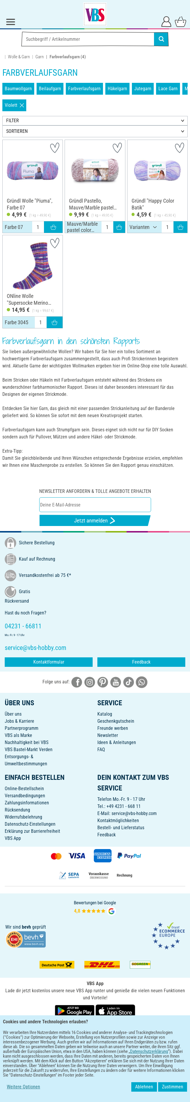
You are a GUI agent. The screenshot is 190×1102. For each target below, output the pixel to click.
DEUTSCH (95, 1030)
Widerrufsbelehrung (23, 817)
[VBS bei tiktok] (129, 682)
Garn (39, 56)
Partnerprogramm (21, 728)
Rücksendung (17, 810)
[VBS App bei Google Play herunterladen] (75, 1011)
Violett (14, 105)
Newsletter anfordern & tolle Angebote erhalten (95, 491)
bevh (26, 927)
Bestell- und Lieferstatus (120, 827)
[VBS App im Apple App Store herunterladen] (115, 1011)
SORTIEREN (17, 131)
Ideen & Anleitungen (116, 742)
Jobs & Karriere (19, 721)
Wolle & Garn (19, 56)
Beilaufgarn (50, 88)
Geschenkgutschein (115, 721)
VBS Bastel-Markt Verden (29, 749)
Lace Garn (168, 88)
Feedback (141, 662)
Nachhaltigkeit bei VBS (26, 742)
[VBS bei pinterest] (103, 682)
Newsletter (107, 735)
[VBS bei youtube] (116, 682)
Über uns (13, 714)
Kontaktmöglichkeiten (118, 820)
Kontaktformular (48, 662)
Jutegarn (142, 88)
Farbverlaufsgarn (84, 88)
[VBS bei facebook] (77, 682)
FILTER (12, 120)
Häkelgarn (117, 88)
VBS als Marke (18, 735)
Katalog (104, 714)
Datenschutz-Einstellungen (30, 824)
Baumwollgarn (18, 88)
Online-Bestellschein (24, 788)
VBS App (13, 838)
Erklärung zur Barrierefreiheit (32, 831)
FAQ (101, 749)
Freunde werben (112, 728)
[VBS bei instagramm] (90, 682)
